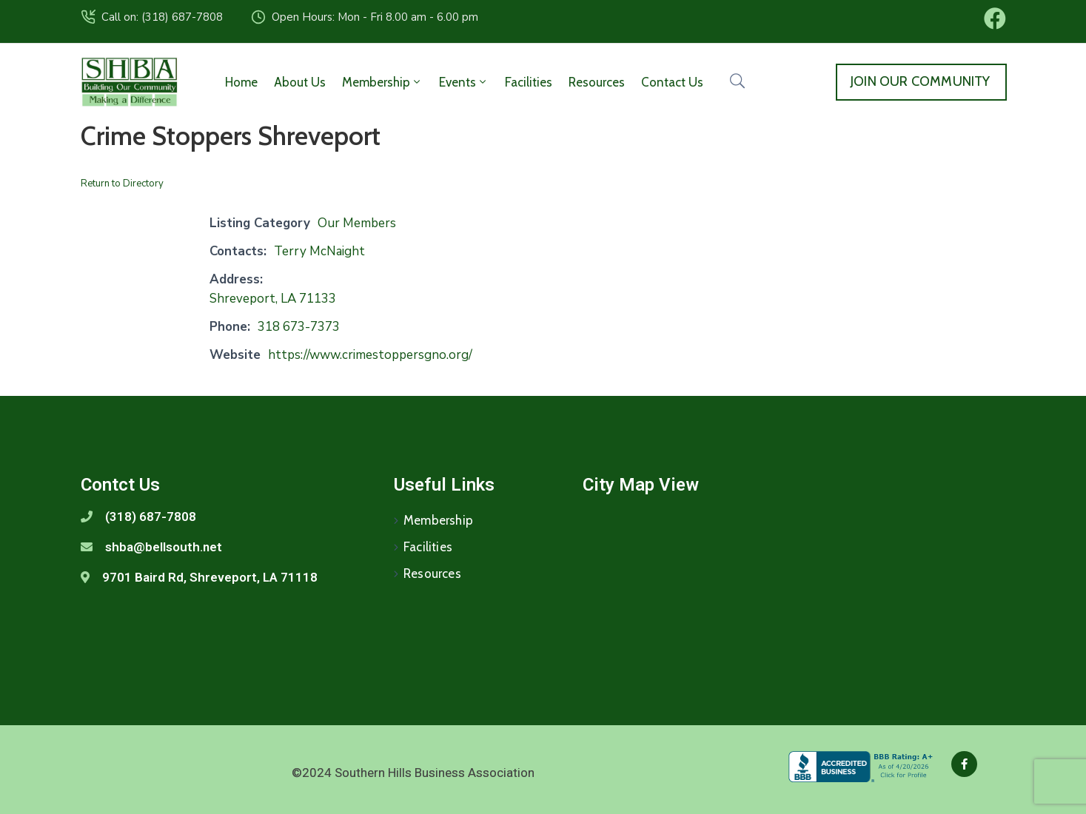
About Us (300, 82)
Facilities (528, 82)
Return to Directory (122, 183)
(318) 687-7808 (150, 516)
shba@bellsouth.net (163, 546)
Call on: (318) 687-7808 (162, 17)
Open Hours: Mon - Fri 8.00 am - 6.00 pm (375, 17)
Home (241, 82)
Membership (382, 82)
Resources (597, 82)
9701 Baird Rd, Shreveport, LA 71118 (210, 577)
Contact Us (672, 82)
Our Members (357, 223)
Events (464, 82)
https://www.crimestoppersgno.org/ (370, 354)
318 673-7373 (299, 326)
